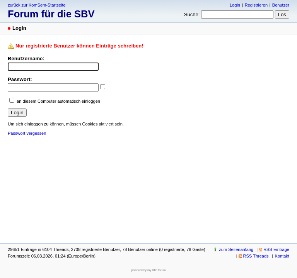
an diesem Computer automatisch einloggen (58, 101)
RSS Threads (256, 256)
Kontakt (282, 256)
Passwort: (20, 79)
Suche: (192, 14)
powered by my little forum (148, 270)
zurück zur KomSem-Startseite (37, 5)
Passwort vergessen (27, 133)
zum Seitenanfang (236, 249)
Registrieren (256, 5)
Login (235, 5)
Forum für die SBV (51, 13)
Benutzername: (26, 58)
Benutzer (280, 5)
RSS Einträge (276, 249)
